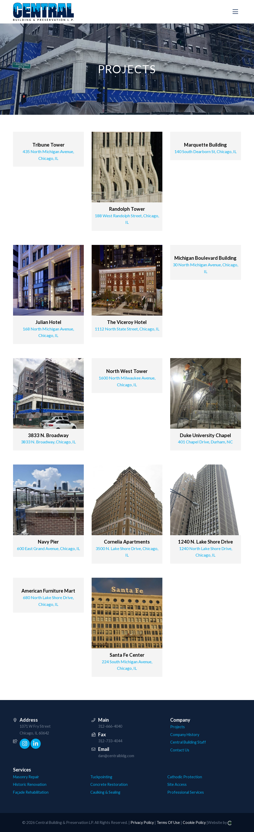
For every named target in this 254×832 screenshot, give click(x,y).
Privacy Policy (142, 822)
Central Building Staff (188, 742)
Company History (184, 734)
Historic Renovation (29, 784)
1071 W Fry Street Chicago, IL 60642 (35, 729)
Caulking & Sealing (105, 792)
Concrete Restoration (109, 784)
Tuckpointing (101, 777)
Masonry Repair (26, 777)
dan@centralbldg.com (116, 755)
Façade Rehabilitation (31, 792)
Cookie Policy (194, 822)
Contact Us (179, 750)
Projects (177, 727)
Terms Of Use (168, 822)
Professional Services (185, 792)
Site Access (177, 784)
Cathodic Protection (184, 777)
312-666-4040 (110, 726)
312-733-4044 (110, 741)
